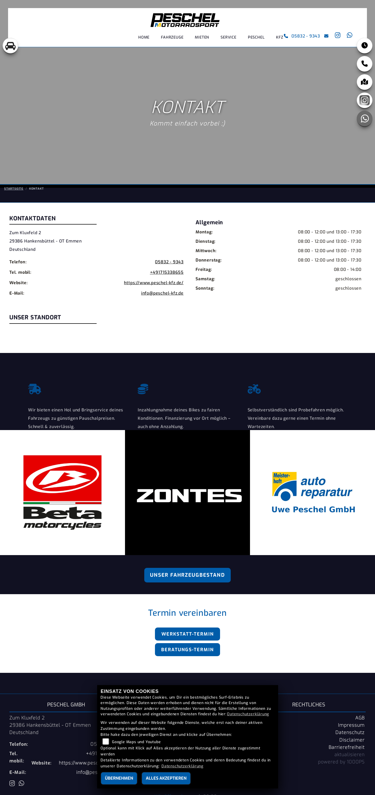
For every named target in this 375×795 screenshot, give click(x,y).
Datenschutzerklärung (248, 714)
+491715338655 (167, 288)
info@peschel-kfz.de (162, 309)
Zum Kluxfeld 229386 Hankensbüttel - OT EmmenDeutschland (45, 257)
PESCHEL (256, 37)
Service (228, 37)
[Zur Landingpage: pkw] (10, 45)
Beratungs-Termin (187, 650)
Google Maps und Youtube (136, 742)
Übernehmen (119, 778)
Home (143, 37)
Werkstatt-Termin (187, 634)
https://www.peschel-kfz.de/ (154, 298)
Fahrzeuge (172, 37)
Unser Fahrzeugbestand (187, 575)
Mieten (202, 37)
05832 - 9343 (301, 36)
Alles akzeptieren (166, 778)
